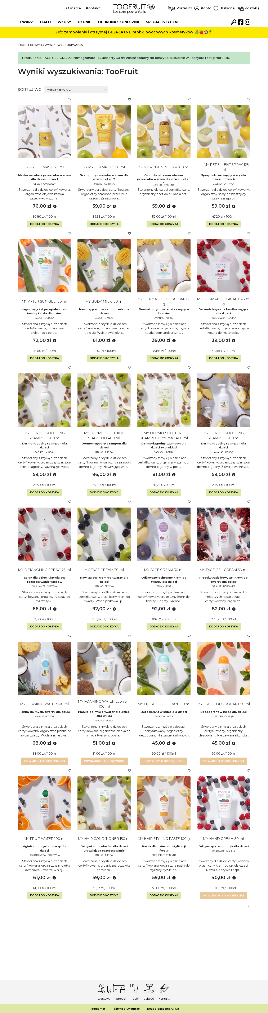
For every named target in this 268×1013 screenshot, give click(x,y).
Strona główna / (33, 45)
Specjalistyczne (162, 22)
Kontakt (93, 8)
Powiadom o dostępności (44, 784)
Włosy (64, 22)
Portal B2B (181, 8)
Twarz (26, 22)
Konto (203, 8)
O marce (73, 8)
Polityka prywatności (125, 1008)
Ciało (45, 22)
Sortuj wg (29, 89)
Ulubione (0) (227, 8)
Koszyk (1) (251, 8)
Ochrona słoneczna (118, 22)
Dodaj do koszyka (44, 228)
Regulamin (93, 1008)
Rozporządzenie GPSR (165, 1008)
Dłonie (84, 22)
